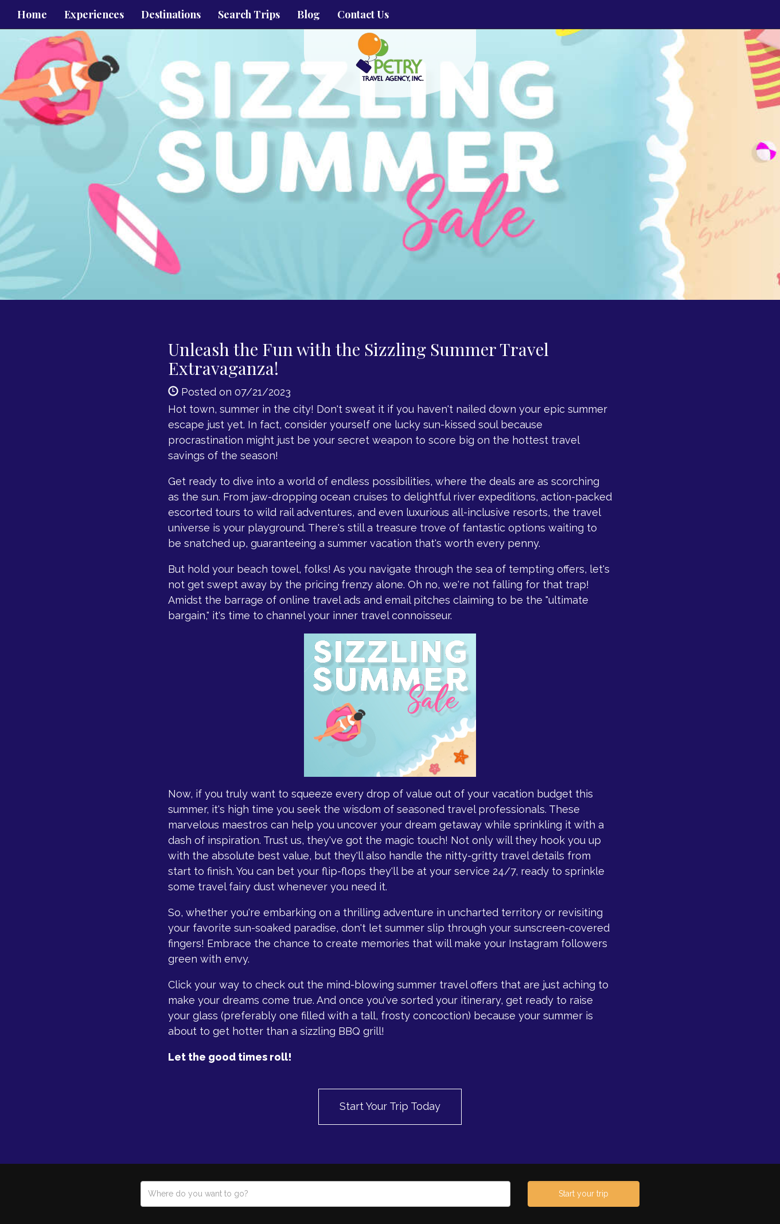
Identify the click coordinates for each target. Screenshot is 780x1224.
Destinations (171, 14)
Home (32, 14)
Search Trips (249, 14)
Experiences (94, 14)
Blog (308, 14)
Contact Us (363, 14)
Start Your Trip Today (390, 1106)
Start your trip (584, 1193)
